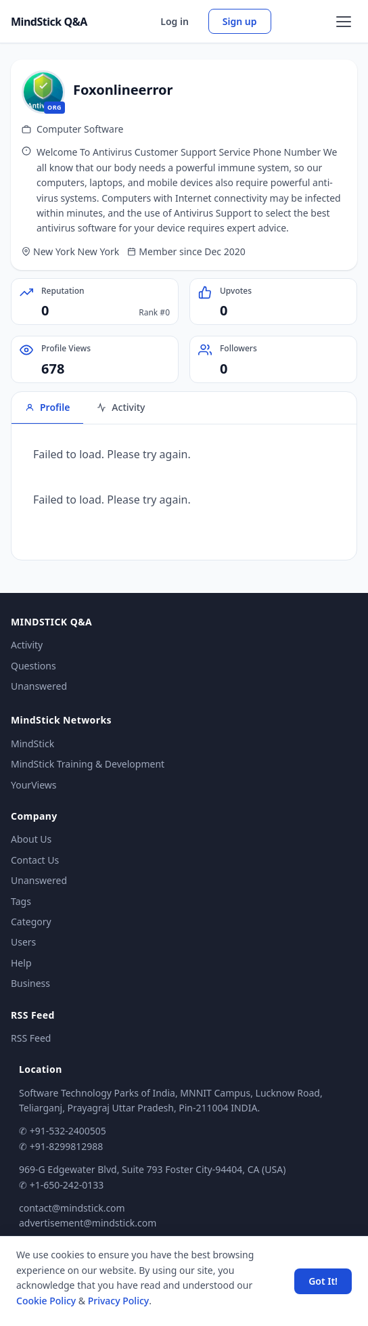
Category (31, 921)
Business (30, 983)
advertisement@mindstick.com (87, 1222)
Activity (27, 644)
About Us (31, 839)
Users (23, 941)
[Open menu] (343, 21)
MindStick (32, 743)
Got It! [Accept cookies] (323, 1281)
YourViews (33, 784)
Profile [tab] (47, 407)
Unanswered (39, 686)
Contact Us (35, 860)
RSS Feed (31, 1038)
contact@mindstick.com (72, 1207)
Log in (174, 21)
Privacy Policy (118, 1300)
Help (21, 962)
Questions (33, 665)
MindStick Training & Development (87, 763)
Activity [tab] (121, 407)
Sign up (240, 21)
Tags (21, 901)
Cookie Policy (46, 1300)
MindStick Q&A (49, 21)
